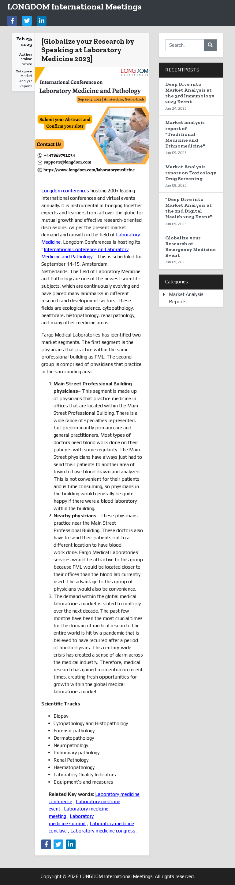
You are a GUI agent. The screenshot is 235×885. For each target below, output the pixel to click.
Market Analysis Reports (25, 81)
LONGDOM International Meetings (74, 7)
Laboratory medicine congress (102, 831)
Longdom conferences (65, 191)
